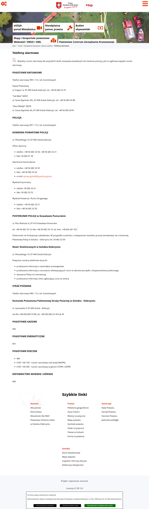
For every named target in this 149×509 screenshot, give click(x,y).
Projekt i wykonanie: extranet (74, 481)
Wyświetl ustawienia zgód (70, 505)
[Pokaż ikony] (4, 4)
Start (14, 46)
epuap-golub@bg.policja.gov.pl (37, 176)
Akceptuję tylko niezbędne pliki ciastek (100, 505)
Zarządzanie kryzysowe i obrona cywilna (38, 46)
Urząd (20, 46)
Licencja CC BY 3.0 (74, 488)
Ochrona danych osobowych (45, 505)
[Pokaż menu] (145, 4)
